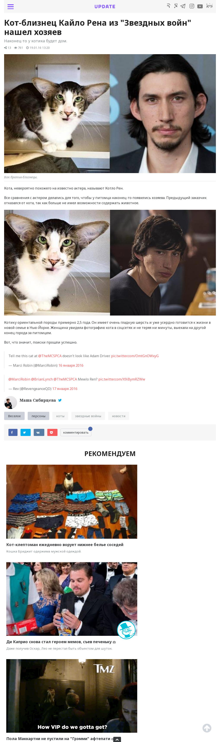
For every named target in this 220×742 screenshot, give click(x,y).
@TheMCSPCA (50, 358)
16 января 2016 (70, 367)
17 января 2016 (64, 390)
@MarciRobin (19, 381)
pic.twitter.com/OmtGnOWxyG (135, 358)
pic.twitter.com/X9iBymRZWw (121, 381)
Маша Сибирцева (38, 402)
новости (118, 418)
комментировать (77, 434)
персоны (38, 418)
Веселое (14, 418)
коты (60, 418)
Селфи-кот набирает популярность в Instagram (162, 707)
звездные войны (88, 418)
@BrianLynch (42, 381)
